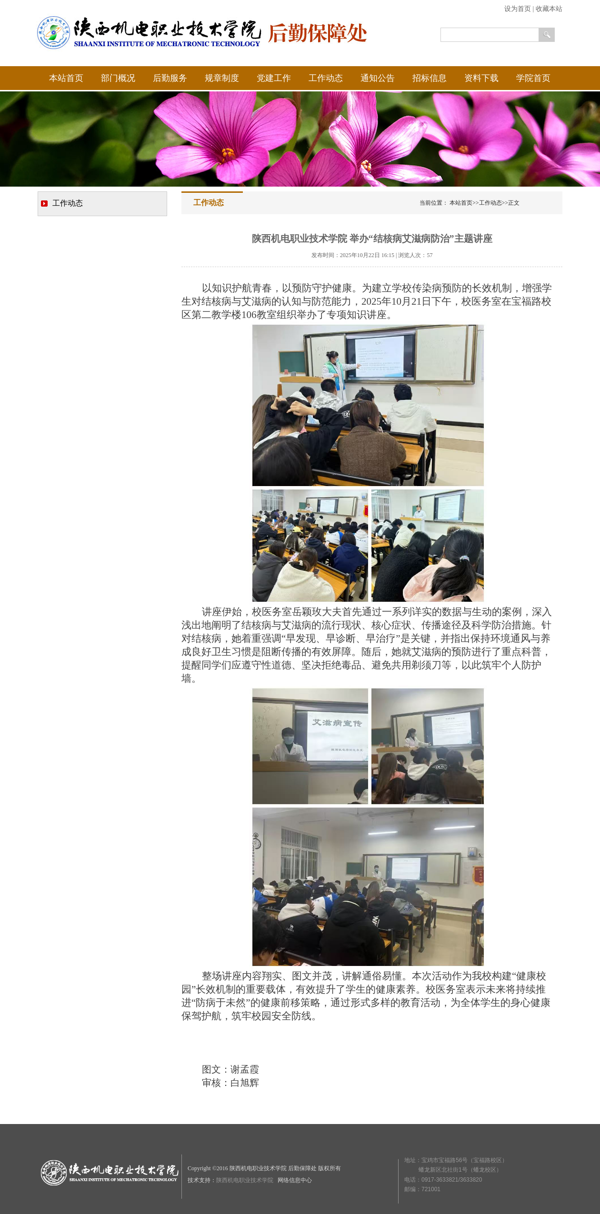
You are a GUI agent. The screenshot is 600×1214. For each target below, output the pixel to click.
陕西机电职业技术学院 (245, 1180)
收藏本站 (549, 8)
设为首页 (517, 8)
